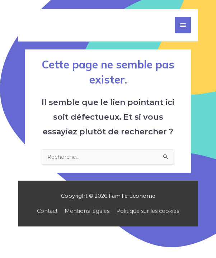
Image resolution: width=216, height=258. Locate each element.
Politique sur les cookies (147, 211)
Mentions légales (87, 211)
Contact (47, 211)
